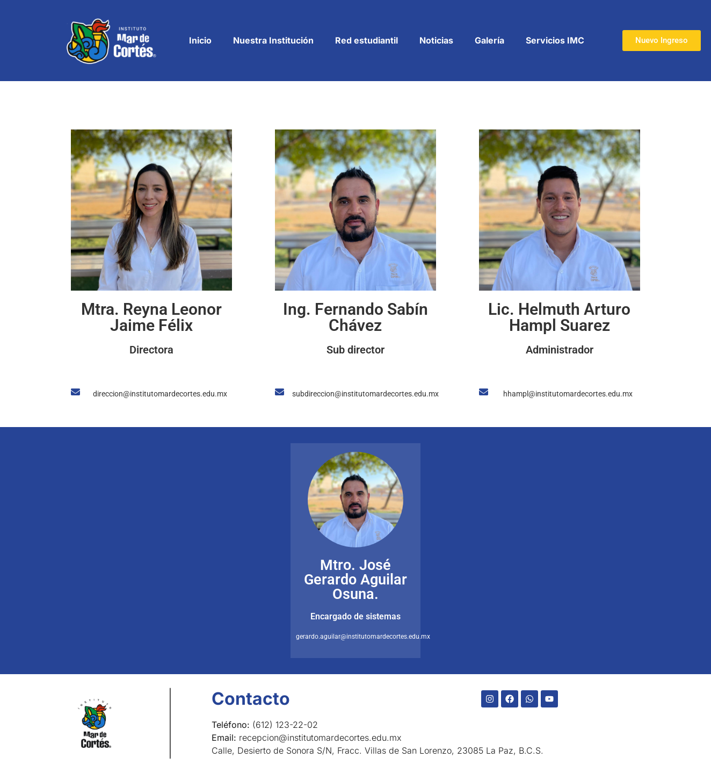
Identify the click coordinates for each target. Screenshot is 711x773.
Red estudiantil (366, 40)
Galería (489, 40)
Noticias (436, 40)
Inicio (200, 40)
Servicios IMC (555, 40)
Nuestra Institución (273, 40)
